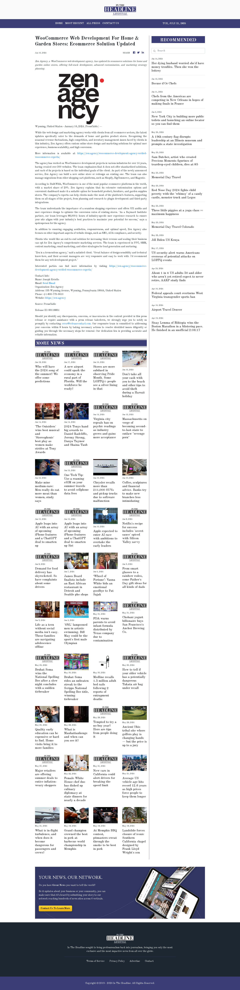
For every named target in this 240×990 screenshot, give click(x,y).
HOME (59, 23)
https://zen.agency (55, 298)
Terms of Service (95, 961)
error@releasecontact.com (76, 324)
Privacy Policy (117, 961)
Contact (149, 961)
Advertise (134, 961)
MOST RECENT (74, 23)
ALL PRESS (93, 23)
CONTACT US (111, 23)
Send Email (49, 283)
